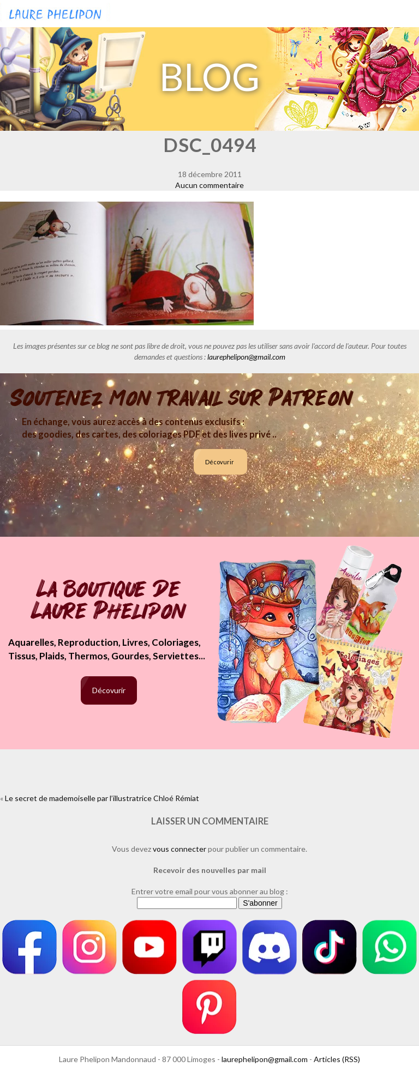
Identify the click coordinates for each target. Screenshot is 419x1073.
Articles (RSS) (337, 1059)
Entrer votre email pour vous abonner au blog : (209, 891)
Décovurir (219, 461)
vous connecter (179, 848)
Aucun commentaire (209, 185)
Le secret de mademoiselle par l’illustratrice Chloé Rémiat (102, 798)
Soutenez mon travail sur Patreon (182, 398)
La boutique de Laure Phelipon (109, 601)
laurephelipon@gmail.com (246, 356)
